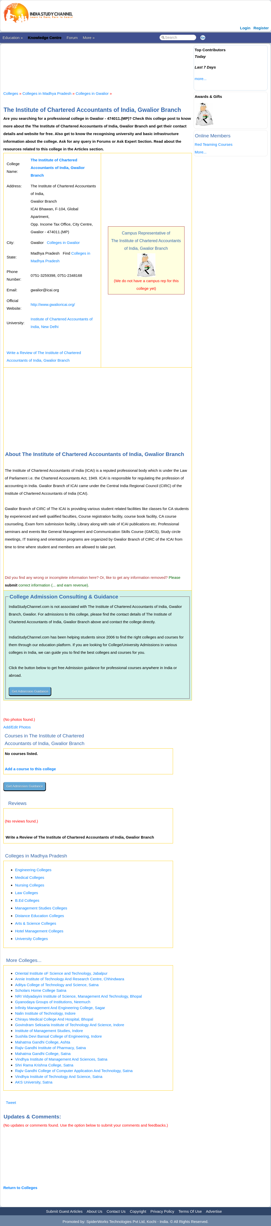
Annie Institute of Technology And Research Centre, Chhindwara (69, 979)
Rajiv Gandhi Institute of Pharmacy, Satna (50, 1048)
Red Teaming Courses (213, 144)
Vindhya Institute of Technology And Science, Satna (58, 1076)
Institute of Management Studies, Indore (49, 1030)
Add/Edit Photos (17, 727)
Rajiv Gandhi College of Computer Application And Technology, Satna (74, 1070)
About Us (94, 1211)
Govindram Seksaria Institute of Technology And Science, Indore (69, 1025)
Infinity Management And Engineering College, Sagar (60, 1008)
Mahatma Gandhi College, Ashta (42, 1042)
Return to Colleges (20, 1187)
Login (245, 28)
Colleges (10, 93)
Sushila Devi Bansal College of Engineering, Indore (58, 1036)
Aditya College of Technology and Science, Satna (56, 985)
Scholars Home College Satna (40, 990)
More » (89, 37)
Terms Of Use (190, 1211)
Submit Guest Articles (64, 1211)
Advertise (214, 1211)
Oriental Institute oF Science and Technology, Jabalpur (61, 973)
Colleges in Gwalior (92, 93)
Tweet (11, 1102)
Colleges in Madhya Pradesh (46, 93)
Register (261, 28)
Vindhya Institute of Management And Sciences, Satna (61, 1059)
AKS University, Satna (33, 1082)
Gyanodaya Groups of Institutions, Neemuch (52, 1002)
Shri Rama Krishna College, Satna (44, 1065)
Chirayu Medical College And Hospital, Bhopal (54, 1019)
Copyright (138, 1211)
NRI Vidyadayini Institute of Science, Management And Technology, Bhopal (78, 996)
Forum (72, 37)
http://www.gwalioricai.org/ (53, 304)
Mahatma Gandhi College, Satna (43, 1053)
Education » (13, 37)
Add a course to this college (30, 769)
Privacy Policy (162, 1211)
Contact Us (116, 1211)
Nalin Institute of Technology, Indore (45, 1013)
